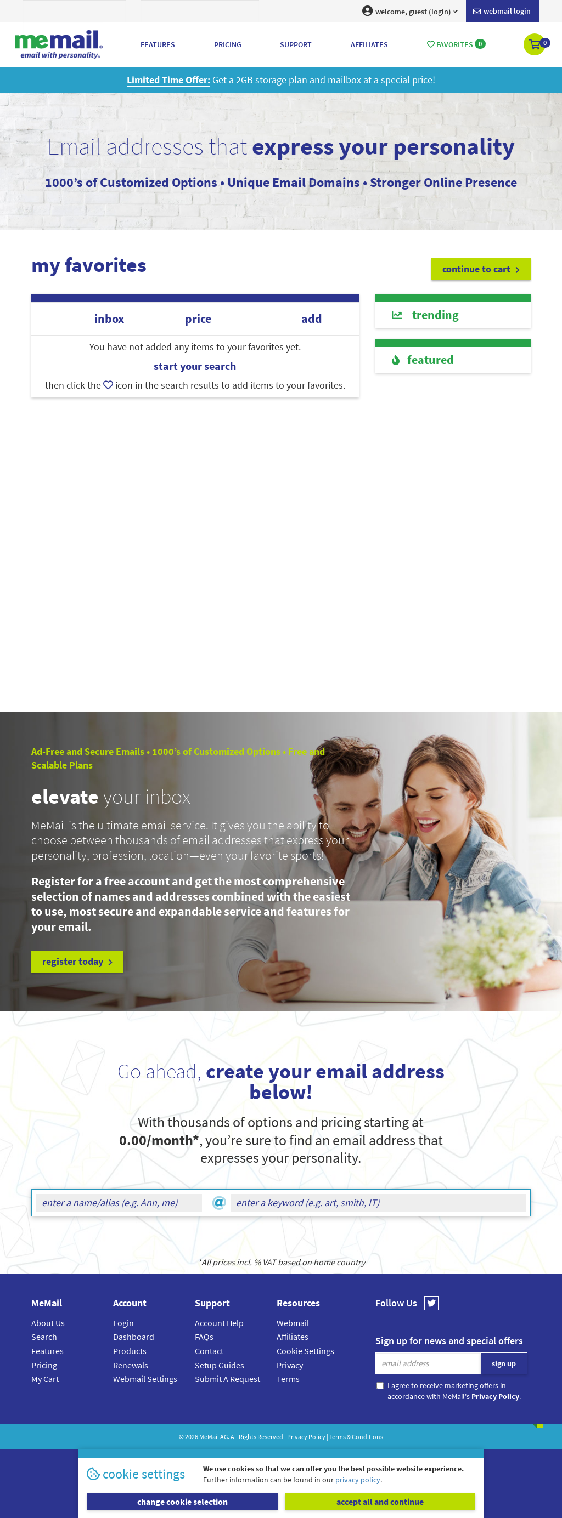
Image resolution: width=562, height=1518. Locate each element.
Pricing (44, 1365)
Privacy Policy (306, 1436)
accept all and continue (380, 1501)
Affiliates (292, 1336)
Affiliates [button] (369, 44)
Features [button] (157, 44)
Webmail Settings (145, 1378)
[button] (535, 45)
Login (123, 1322)
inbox (109, 319)
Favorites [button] (456, 44)
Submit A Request (227, 1378)
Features (47, 1350)
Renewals (130, 1365)
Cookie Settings (305, 1350)
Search (44, 1336)
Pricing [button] (227, 44)
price (198, 319)
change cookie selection (182, 1501)
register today (77, 961)
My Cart (45, 1378)
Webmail (293, 1322)
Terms (288, 1378)
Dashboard (133, 1336)
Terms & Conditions (356, 1436)
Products (130, 1350)
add (311, 319)
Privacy (290, 1365)
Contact (209, 1350)
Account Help (219, 1322)
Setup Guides (219, 1365)
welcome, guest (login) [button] (410, 11)
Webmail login (502, 11)
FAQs (204, 1336)
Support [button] (296, 44)
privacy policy (357, 1480)
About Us (48, 1322)
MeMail (209, 1436)
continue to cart (481, 269)
